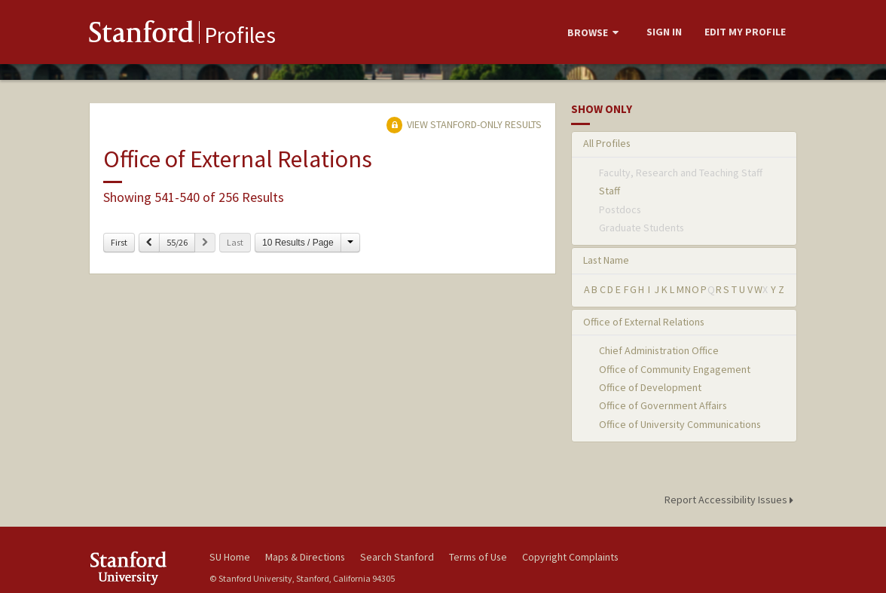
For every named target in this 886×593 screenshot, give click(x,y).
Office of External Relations (643, 322)
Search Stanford (397, 557)
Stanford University (141, 567)
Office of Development (650, 387)
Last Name (606, 260)
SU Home (229, 557)
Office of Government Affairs (663, 405)
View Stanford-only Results (464, 124)
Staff (609, 190)
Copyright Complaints (570, 557)
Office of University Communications (680, 424)
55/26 (177, 242)
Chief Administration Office (659, 350)
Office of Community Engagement (674, 369)
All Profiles (607, 143)
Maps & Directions (305, 557)
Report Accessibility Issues (731, 499)
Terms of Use (478, 557)
